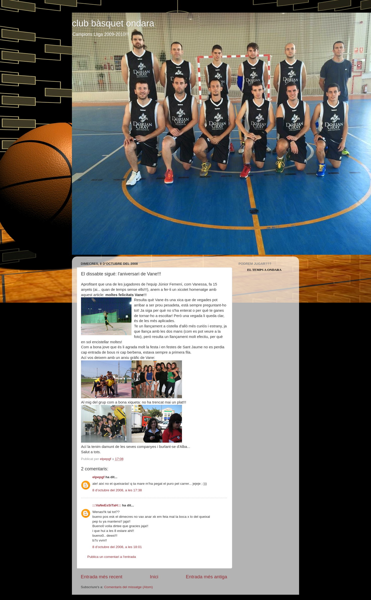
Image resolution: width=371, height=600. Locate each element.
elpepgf (98, 477)
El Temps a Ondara (264, 270)
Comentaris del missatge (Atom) (128, 587)
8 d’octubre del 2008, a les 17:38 (117, 490)
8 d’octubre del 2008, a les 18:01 (117, 547)
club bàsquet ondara (113, 23)
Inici (154, 576)
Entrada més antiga (206, 576)
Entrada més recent (101, 576)
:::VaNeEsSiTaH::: (106, 505)
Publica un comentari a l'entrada (111, 557)
